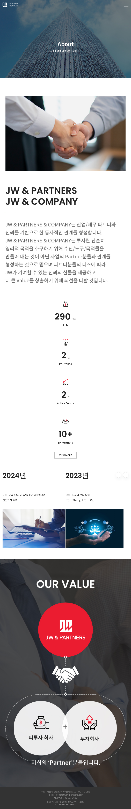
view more (65, 455)
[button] (118, 475)
